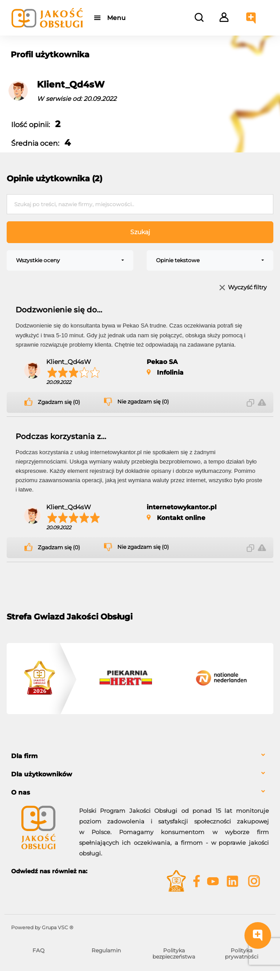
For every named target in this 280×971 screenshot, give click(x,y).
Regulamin (106, 950)
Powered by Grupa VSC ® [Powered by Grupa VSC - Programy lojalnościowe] (42, 927)
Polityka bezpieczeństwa (173, 953)
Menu (117, 18)
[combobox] (70, 260)
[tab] (140, 756)
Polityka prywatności (241, 953)
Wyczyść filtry (247, 288)
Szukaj (140, 232)
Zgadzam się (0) (59, 402)
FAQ (38, 950)
